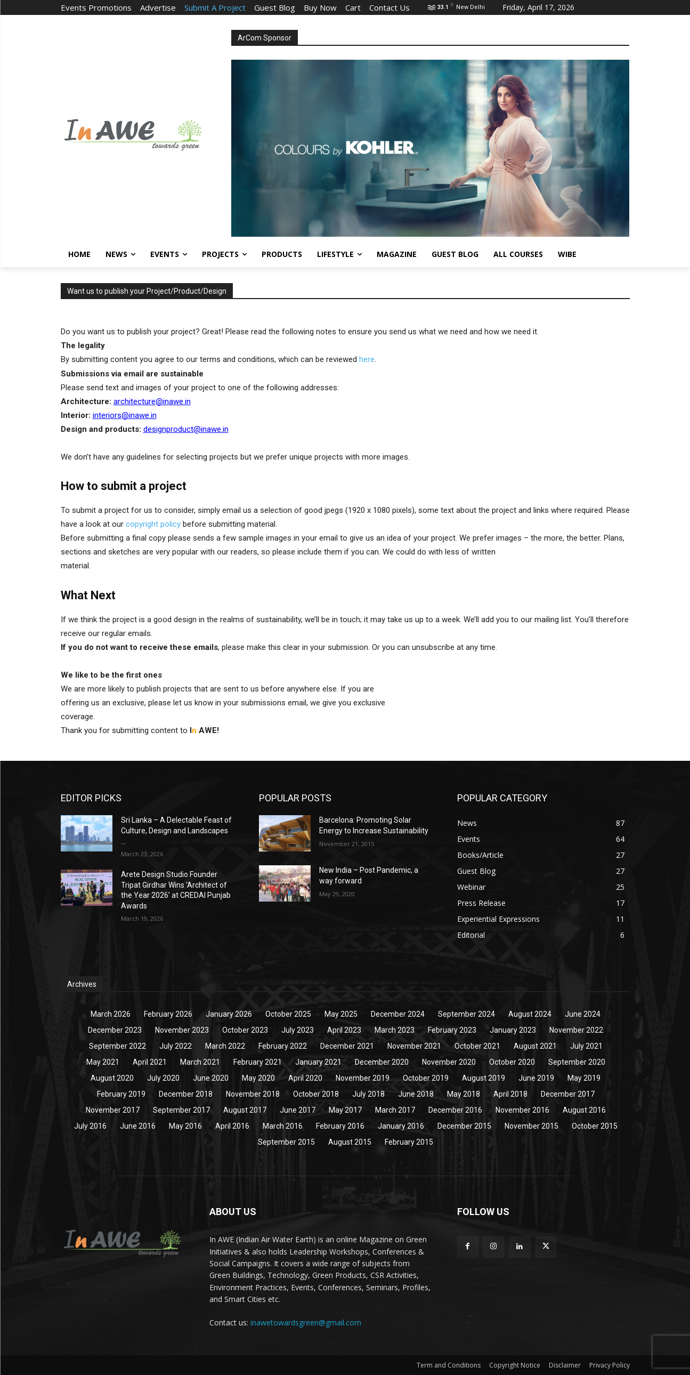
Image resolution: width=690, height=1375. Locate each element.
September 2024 (466, 1014)
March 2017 (395, 1110)
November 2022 (576, 1030)
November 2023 (182, 1030)
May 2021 (102, 1062)
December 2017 (568, 1094)
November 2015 (531, 1126)
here (367, 359)
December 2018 (186, 1094)
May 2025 (341, 1014)
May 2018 (463, 1094)
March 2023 (395, 1030)
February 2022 (282, 1046)
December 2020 (382, 1062)
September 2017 (181, 1110)
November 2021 (414, 1046)
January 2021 (318, 1062)
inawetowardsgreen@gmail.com (305, 1322)
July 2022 (175, 1046)
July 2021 (586, 1046)
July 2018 (368, 1094)
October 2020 (512, 1062)
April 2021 (150, 1062)
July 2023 (297, 1030)
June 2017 (297, 1110)
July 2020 (163, 1078)
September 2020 (576, 1062)
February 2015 (409, 1142)
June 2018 (416, 1094)
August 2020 (112, 1078)
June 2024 (582, 1014)
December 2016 (455, 1110)
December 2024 (398, 1014)
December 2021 (347, 1046)
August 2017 (244, 1110)
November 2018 (253, 1094)
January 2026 (229, 1014)
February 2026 (168, 1014)
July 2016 (90, 1126)
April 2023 (344, 1030)
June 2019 (536, 1078)
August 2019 (483, 1078)
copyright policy (153, 524)
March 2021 (200, 1062)
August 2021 (535, 1046)
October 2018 (316, 1094)
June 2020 (211, 1078)
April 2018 (510, 1094)
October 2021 (477, 1046)
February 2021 (257, 1062)
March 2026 (111, 1014)
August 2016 (584, 1110)
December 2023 (115, 1030)
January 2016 (401, 1126)
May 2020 (258, 1078)
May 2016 (185, 1126)
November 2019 (362, 1078)
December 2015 (464, 1126)
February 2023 (452, 1030)
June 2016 (138, 1126)
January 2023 (513, 1030)
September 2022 (117, 1046)
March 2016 (283, 1126)
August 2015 (349, 1142)
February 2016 (340, 1126)
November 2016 (522, 1110)
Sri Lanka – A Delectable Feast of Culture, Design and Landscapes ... (176, 830)
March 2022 (225, 1046)
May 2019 (583, 1078)
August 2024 (529, 1014)
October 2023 (245, 1030)
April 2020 (305, 1078)
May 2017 (345, 1110)
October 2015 (595, 1126)
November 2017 (113, 1110)
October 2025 (288, 1014)
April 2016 (232, 1126)
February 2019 (121, 1094)
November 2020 (449, 1062)
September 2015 (286, 1142)
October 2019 (426, 1078)
